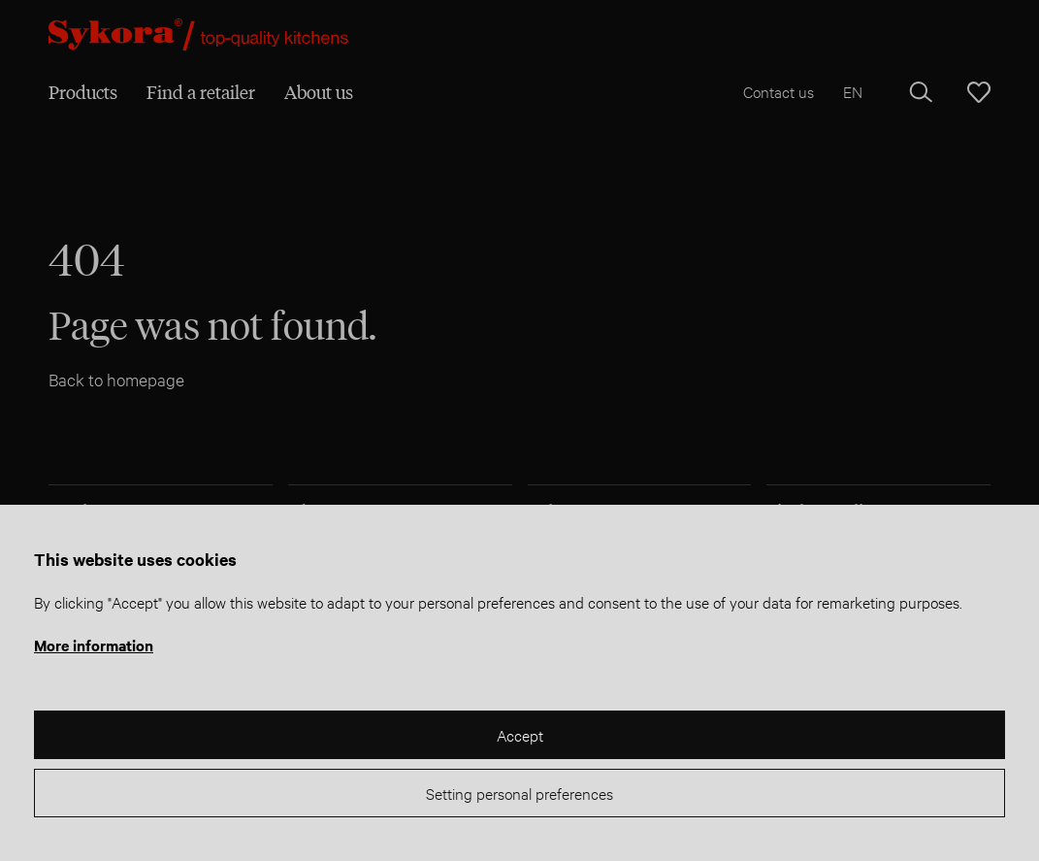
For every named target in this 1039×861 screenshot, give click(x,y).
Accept (520, 734)
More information (93, 644)
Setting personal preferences (519, 792)
